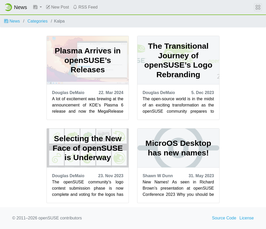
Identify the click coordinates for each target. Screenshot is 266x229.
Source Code (224, 218)
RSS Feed (85, 7)
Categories (38, 21)
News (12, 21)
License (247, 218)
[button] (37, 7)
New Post (57, 7)
